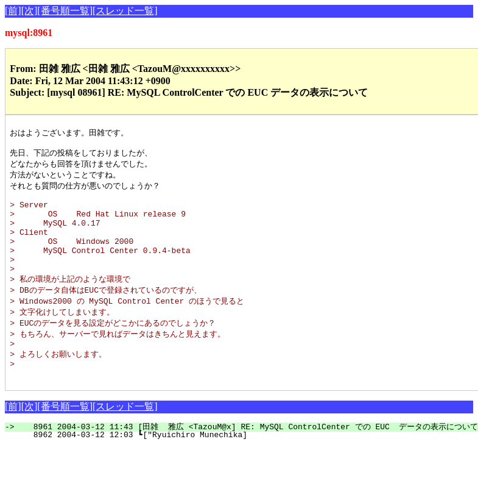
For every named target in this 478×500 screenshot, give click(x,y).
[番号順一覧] (65, 10)
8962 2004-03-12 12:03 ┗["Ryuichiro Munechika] (225, 465)
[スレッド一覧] (125, 10)
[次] (29, 10)
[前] (13, 10)
